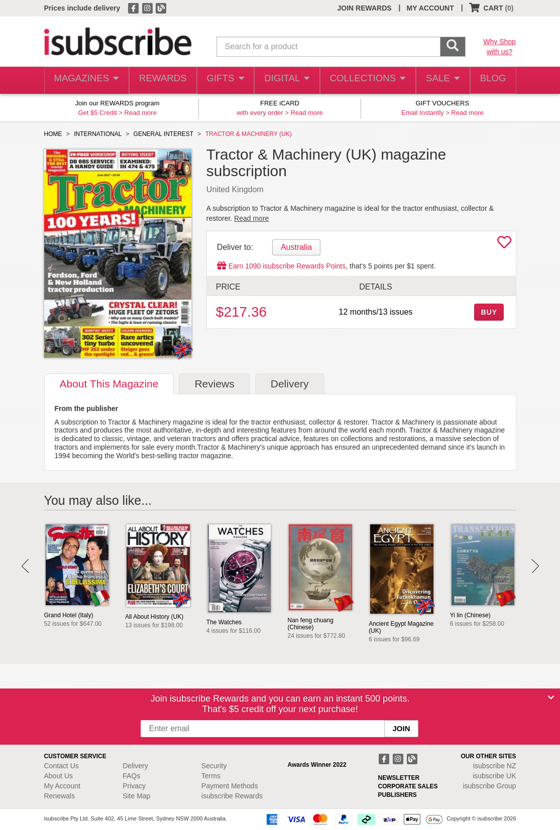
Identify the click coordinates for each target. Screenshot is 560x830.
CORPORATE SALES (408, 786)
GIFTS (223, 80)
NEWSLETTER (399, 777)
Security (214, 766)
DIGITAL (286, 80)
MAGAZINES (85, 80)
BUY (489, 312)
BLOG (491, 80)
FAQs (131, 776)
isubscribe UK (494, 776)
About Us (58, 776)
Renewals (59, 796)
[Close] (551, 697)
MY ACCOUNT (430, 8)
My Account (62, 786)
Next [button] (535, 566)
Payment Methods (229, 786)
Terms (210, 776)
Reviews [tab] (214, 383)
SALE (439, 80)
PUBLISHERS (397, 794)
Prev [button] (25, 566)
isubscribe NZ (494, 766)
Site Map (136, 796)
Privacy (134, 786)
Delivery (135, 766)
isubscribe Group (489, 786)
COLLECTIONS (365, 80)
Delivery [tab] (290, 383)
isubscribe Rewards (232, 796)
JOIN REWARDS (364, 8)
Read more (141, 112)
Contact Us (61, 766)
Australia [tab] (296, 247)
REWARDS (160, 80)
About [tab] (109, 383)
